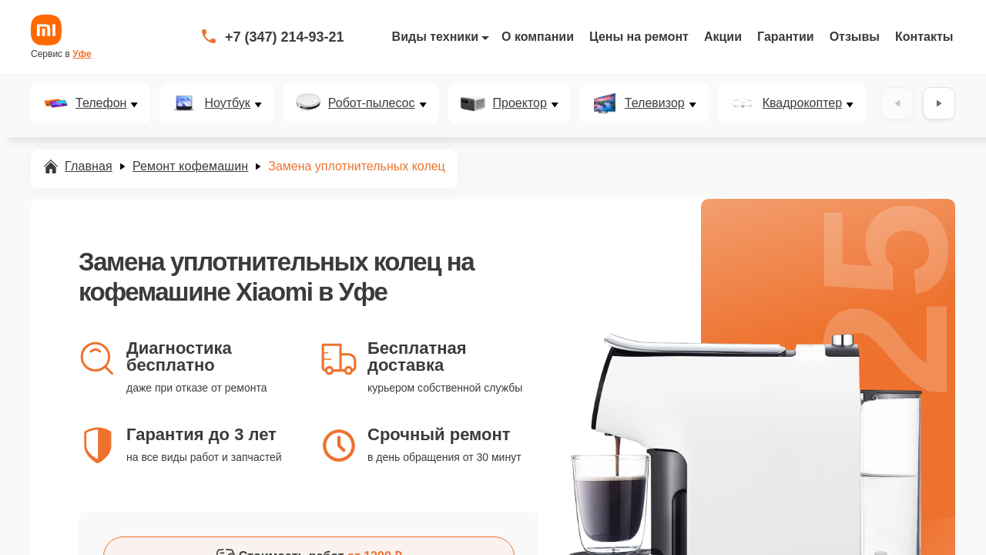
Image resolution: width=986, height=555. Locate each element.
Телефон (100, 103)
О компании (537, 36)
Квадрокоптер (802, 103)
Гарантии (785, 36)
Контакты (924, 36)
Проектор (520, 103)
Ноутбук (227, 103)
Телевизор (655, 103)
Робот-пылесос (371, 103)
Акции (723, 36)
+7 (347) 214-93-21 (284, 37)
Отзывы (855, 36)
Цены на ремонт (639, 36)
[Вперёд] (939, 103)
